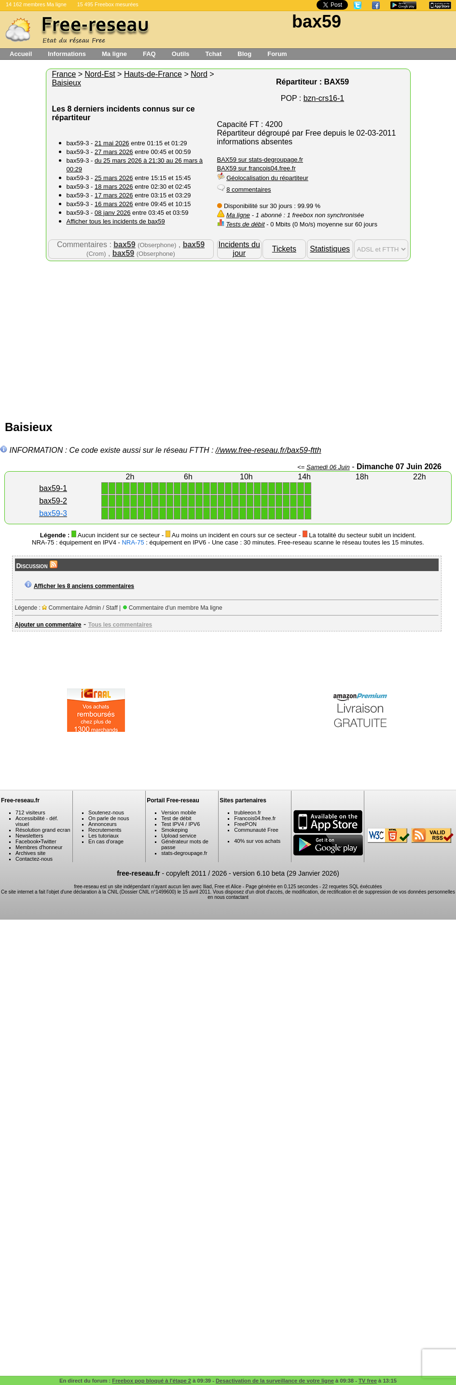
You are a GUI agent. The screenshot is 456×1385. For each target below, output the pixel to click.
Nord (199, 74)
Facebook (27, 841)
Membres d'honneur (39, 847)
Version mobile (178, 812)
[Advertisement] (228, 338)
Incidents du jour (239, 248)
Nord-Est (100, 74)
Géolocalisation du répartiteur (267, 178)
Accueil (21, 53)
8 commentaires (248, 189)
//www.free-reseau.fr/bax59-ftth (268, 450)
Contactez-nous (34, 859)
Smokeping (174, 830)
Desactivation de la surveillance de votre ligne (275, 1381)
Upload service (178, 836)
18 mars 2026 (114, 186)
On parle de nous (108, 818)
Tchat (214, 53)
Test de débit (176, 818)
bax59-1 (53, 488)
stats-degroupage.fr (184, 853)
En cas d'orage (106, 841)
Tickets (284, 249)
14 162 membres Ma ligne (36, 4)
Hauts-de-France (153, 74)
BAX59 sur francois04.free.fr (256, 168)
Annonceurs (102, 824)
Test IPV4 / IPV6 (180, 824)
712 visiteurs (30, 812)
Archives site (30, 853)
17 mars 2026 (114, 195)
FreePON (245, 824)
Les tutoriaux (103, 836)
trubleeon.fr (247, 812)
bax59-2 (53, 501)
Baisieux (66, 83)
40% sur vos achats (257, 841)
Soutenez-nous (106, 812)
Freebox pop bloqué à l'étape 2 (151, 1381)
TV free (368, 1381)
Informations (67, 53)
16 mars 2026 (114, 204)
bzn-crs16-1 (324, 98)
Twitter (48, 841)
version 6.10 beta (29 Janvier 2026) (286, 873)
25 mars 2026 (114, 178)
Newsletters (29, 836)
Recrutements (104, 830)
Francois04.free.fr (255, 818)
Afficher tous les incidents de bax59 (116, 221)
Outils (181, 53)
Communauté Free (256, 830)
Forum (277, 53)
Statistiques (330, 249)
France (64, 74)
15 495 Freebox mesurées (107, 4)
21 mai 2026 (112, 143)
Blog (244, 53)
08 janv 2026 (112, 212)
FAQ (149, 53)
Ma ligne (114, 53)
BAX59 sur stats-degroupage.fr (260, 159)
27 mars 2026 (114, 151)
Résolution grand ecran (42, 830)
